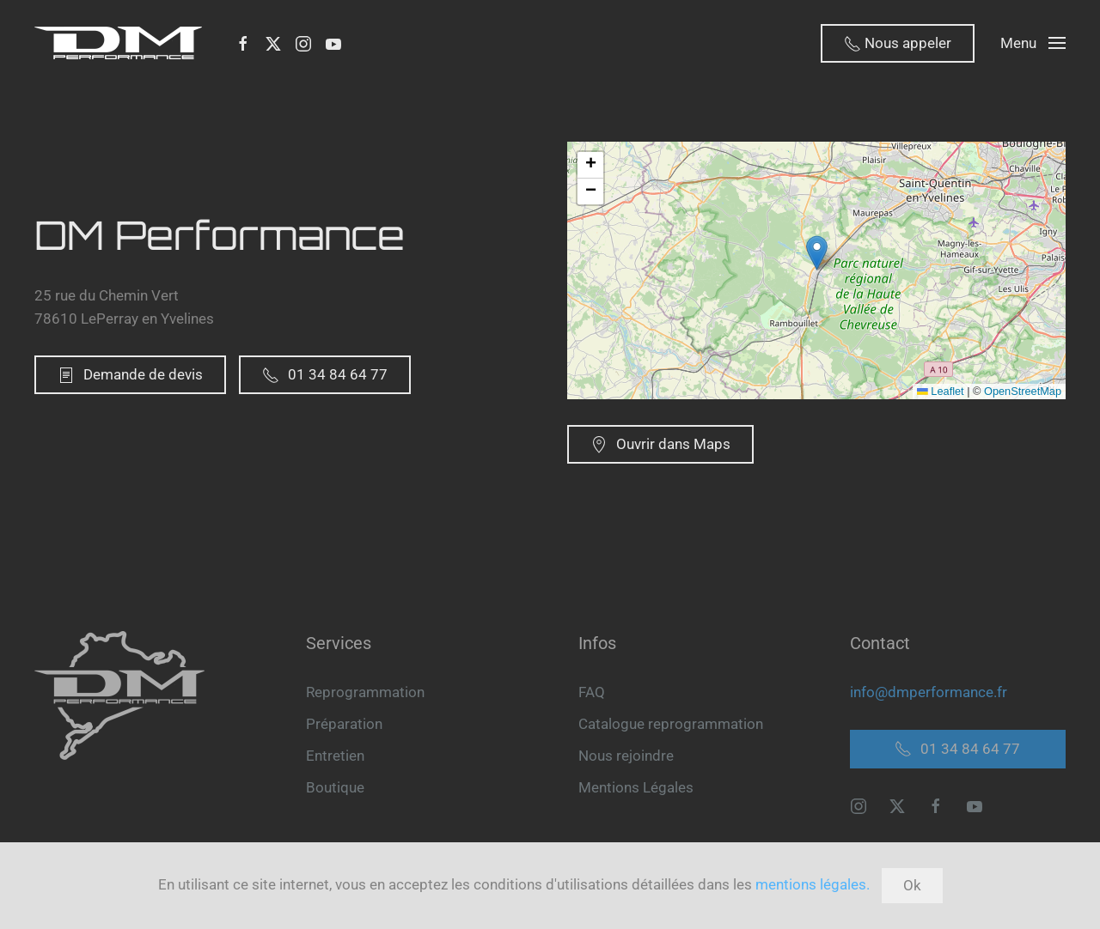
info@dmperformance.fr (928, 692)
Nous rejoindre (626, 755)
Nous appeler (897, 43)
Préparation (344, 723)
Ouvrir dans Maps (660, 444)
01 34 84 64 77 (325, 375)
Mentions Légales (636, 787)
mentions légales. (812, 884)
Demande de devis (130, 375)
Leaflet (940, 391)
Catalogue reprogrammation (670, 723)
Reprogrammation (365, 692)
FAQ (591, 692)
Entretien (335, 755)
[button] (1033, 43)
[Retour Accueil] (121, 43)
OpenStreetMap (1022, 391)
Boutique (335, 787)
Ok (912, 885)
